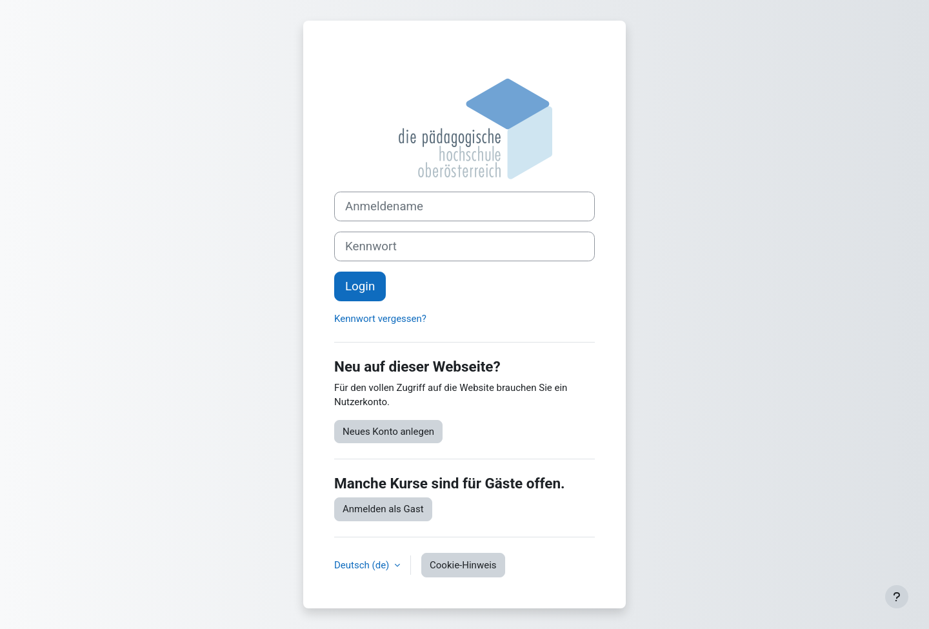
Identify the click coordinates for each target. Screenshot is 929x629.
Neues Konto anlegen (388, 431)
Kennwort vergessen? (380, 318)
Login (360, 286)
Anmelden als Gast (383, 509)
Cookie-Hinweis (463, 565)
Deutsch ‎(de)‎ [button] (363, 565)
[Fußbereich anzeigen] (896, 596)
